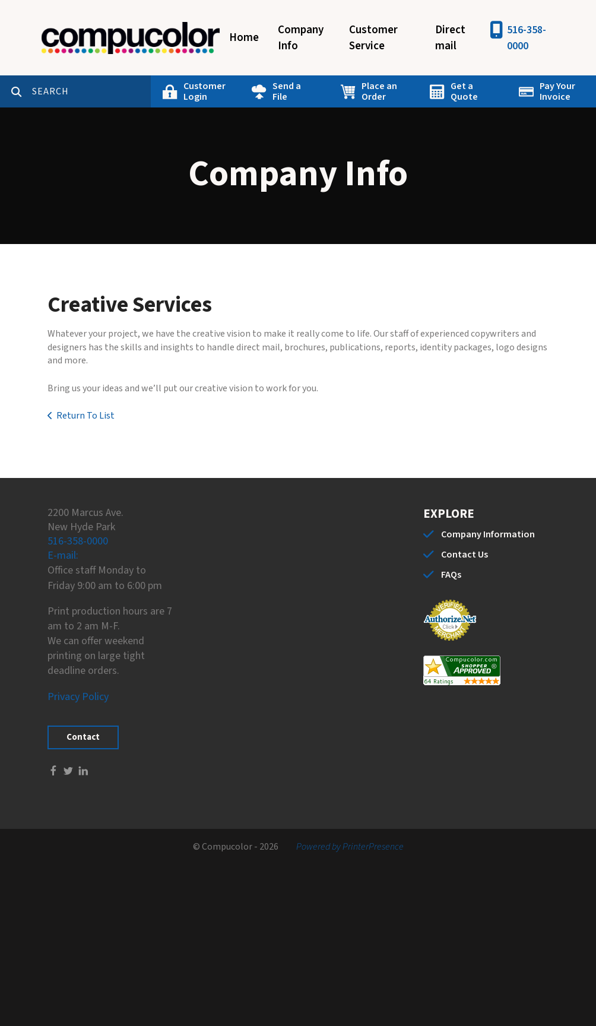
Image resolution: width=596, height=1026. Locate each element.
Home (244, 38)
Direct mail (450, 38)
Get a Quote (464, 91)
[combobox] (91, 91)
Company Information (488, 534)
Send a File (286, 91)
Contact (83, 737)
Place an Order (379, 91)
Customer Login (204, 91)
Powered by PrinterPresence (350, 846)
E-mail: (62, 555)
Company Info (301, 38)
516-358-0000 (526, 38)
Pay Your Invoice (557, 91)
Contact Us (464, 554)
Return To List (85, 415)
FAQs (451, 574)
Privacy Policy (78, 696)
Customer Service (373, 38)
